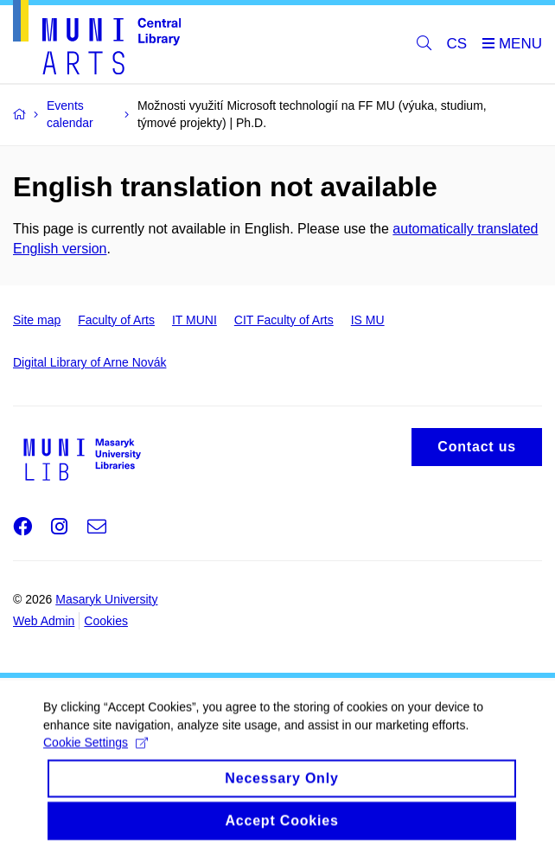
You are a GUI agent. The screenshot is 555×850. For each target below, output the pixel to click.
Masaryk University (106, 599)
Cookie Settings (95, 756)
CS (457, 43)
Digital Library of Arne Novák (89, 362)
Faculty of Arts (116, 320)
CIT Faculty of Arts (284, 320)
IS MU (368, 320)
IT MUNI (194, 320)
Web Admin (43, 621)
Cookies (106, 621)
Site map (37, 320)
